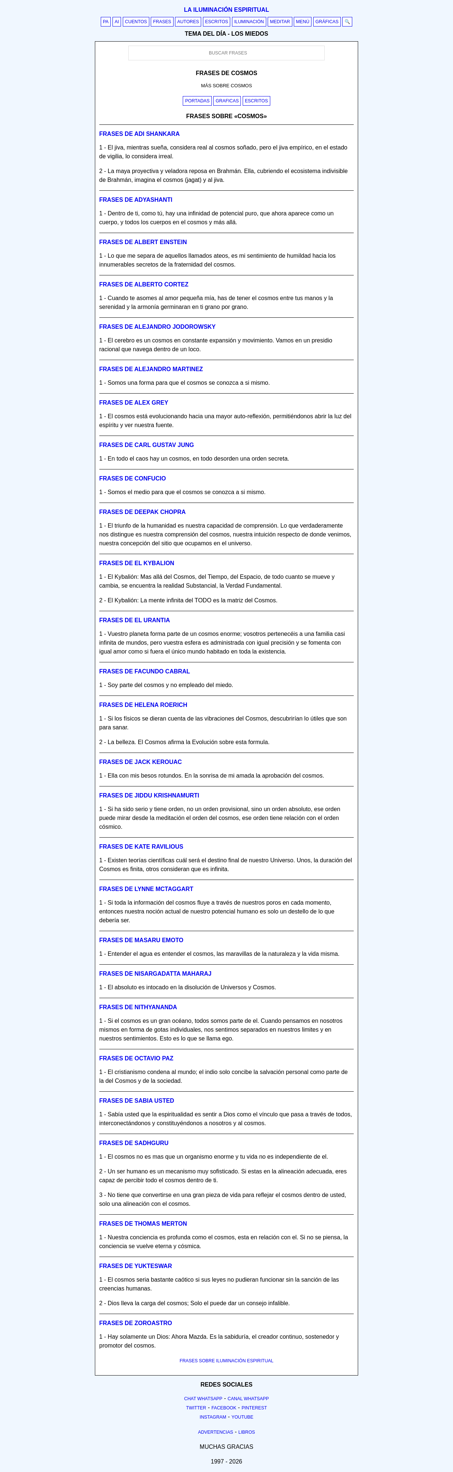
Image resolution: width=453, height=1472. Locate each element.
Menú (302, 21)
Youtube (242, 1417)
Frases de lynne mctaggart (146, 889)
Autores (188, 21)
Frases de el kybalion (136, 563)
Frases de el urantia (134, 620)
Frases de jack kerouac (140, 762)
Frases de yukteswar (135, 1266)
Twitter (196, 1408)
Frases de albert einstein (143, 242)
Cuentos (136, 21)
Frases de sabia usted (136, 1101)
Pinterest (254, 1408)
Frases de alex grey (133, 402)
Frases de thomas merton (143, 1224)
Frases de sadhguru (133, 1143)
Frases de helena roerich (143, 705)
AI (117, 21)
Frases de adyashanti (135, 200)
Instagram (213, 1417)
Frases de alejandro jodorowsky (157, 327)
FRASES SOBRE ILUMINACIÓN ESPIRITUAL (226, 1360)
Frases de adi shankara (139, 134)
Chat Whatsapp (203, 1398)
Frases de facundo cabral (144, 671)
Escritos (216, 21)
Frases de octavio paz (136, 1058)
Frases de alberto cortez (144, 284)
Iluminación (249, 21)
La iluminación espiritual (226, 10)
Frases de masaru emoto (141, 940)
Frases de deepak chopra (142, 512)
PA (106, 21)
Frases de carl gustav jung (146, 445)
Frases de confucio (132, 478)
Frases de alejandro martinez (151, 369)
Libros (246, 1432)
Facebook (223, 1408)
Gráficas (327, 21)
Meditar (280, 21)
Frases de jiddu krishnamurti (149, 795)
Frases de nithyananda (138, 1007)
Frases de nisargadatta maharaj (155, 974)
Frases (162, 21)
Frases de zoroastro (135, 1323)
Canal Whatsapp (248, 1398)
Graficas (227, 100)
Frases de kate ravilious (141, 847)
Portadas (197, 100)
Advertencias (215, 1432)
